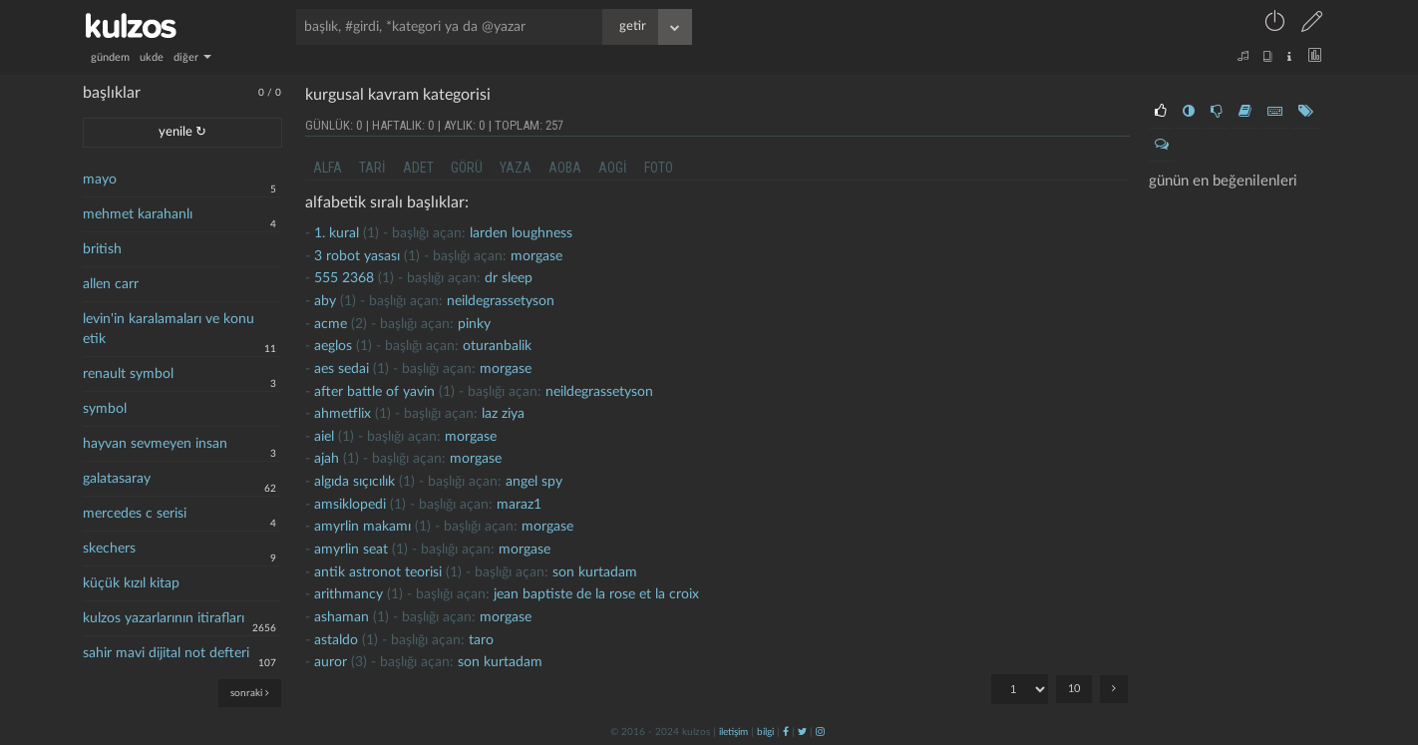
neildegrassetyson (500, 301)
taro (481, 640)
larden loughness (521, 233)
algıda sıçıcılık (354, 482)
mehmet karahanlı (137, 214)
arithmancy (348, 594)
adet (418, 168)
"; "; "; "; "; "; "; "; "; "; (1019, 689)
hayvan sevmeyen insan (155, 444)
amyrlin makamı (362, 527)
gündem (110, 57)
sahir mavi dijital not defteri (166, 653)
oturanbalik (497, 346)
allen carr (111, 284)
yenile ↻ (182, 132)
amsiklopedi (350, 505)
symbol (105, 409)
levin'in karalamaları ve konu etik (168, 329)
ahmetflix (342, 414)
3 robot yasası (357, 256)
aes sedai (341, 369)
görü (467, 168)
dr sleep (508, 278)
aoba (564, 168)
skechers (109, 549)
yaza (516, 168)
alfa (327, 168)
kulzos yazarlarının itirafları (163, 618)
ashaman (341, 617)
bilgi (765, 732)
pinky (474, 324)
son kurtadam (594, 572)
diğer (192, 57)
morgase (536, 256)
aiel (324, 437)
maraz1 (519, 505)
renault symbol (128, 374)
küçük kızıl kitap (131, 583)
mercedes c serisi (134, 514)
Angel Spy (534, 482)
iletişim (733, 732)
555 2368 (344, 278)
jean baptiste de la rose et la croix (596, 594)
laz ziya (503, 414)
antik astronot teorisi (378, 572)
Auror (330, 662)
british (102, 249)
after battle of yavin (374, 392)
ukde (152, 57)
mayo (100, 179)
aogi (612, 168)
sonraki (249, 692)
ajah (326, 459)
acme (330, 324)
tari (372, 168)
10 (1074, 688)
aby (325, 301)
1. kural (336, 233)
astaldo (336, 640)
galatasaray (117, 479)
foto (658, 168)
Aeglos (333, 346)
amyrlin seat (351, 550)
